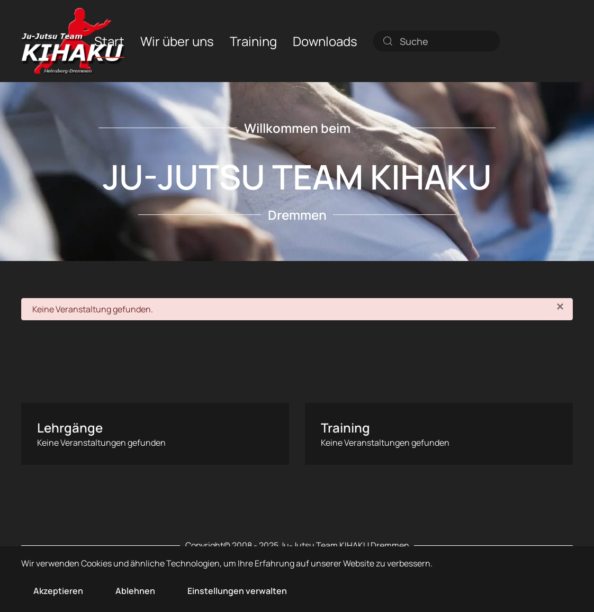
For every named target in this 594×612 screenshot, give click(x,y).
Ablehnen (135, 591)
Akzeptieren (58, 591)
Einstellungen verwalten (237, 591)
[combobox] (436, 40)
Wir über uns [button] (177, 40)
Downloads (325, 40)
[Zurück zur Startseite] (72, 41)
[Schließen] (560, 306)
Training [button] (253, 40)
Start (109, 40)
